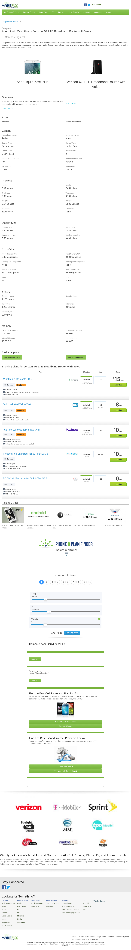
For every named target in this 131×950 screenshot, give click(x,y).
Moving (108, 12)
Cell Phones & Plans (11, 12)
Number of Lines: (65, 575)
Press (98, 5)
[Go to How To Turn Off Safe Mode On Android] (38, 515)
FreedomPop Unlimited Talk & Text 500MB (25, 454)
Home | (74, 935)
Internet (61, 12)
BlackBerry (20, 906)
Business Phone (29, 12)
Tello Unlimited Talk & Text (17, 404)
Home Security (73, 12)
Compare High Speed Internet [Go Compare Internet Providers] (65, 771)
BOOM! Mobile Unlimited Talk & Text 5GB (25, 478)
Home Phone (44, 12)
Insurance (86, 12)
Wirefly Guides (92, 901)
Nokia (18, 918)
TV (53, 12)
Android (79, 903)
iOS (78, 909)
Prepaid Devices (63, 906)
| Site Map (119, 935)
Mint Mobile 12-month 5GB (17, 379)
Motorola (19, 915)
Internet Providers (49, 903)
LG (17, 912)
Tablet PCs (33, 906)
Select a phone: (66, 550)
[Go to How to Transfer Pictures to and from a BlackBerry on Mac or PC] (64, 515)
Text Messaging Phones (66, 912)
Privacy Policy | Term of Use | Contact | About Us (96, 935)
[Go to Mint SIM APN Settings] (89, 515)
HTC (17, 909)
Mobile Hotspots (34, 903)
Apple (18, 903)
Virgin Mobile (6, 915)
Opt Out (126, 935)
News (93, 5)
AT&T (4, 906)
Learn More (35, 659)
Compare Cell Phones (10, 22)
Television (46, 906)
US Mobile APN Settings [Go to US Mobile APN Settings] (113, 525)
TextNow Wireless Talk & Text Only (21, 429)
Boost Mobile (6, 923)
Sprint (4, 909)
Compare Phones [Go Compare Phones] (65, 726)
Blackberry (80, 906)
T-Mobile (5, 912)
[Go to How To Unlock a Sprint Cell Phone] (13, 515)
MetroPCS (5, 920)
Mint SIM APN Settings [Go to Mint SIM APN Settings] (86, 525)
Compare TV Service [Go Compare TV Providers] (65, 766)
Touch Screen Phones (65, 909)
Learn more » (7, 108)
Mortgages (98, 12)
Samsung (19, 920)
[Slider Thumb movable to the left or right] (45, 600)
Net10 (4, 918)
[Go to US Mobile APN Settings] (115, 515)
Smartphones (62, 903)
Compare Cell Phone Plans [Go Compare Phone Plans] (65, 722)
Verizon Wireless (7, 903)
